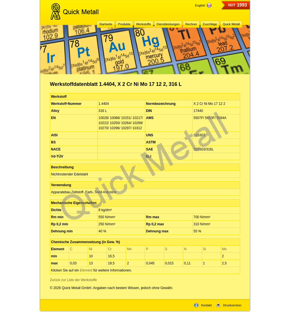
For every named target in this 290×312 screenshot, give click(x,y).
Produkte (124, 24)
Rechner (191, 24)
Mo (224, 249)
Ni (90, 249)
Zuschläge (210, 24)
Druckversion (228, 305)
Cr (110, 249)
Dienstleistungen (168, 24)
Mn (129, 249)
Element (86, 270)
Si (204, 249)
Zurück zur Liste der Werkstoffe (73, 280)
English (203, 5)
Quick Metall (231, 24)
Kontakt (203, 305)
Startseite (105, 24)
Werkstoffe (143, 24)
